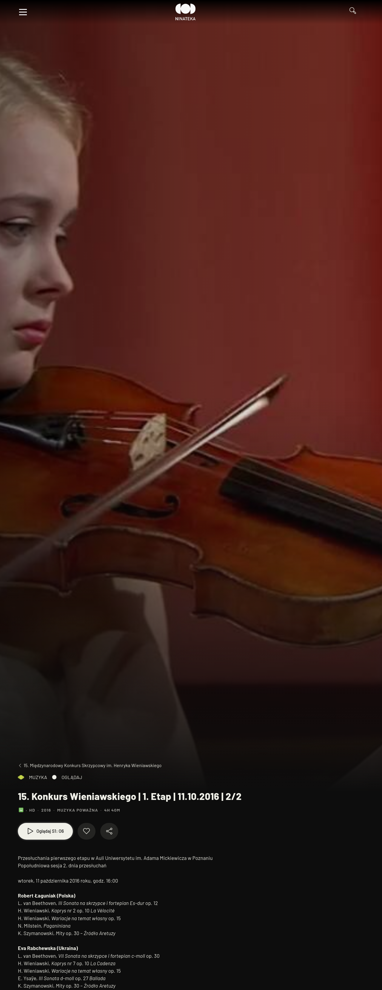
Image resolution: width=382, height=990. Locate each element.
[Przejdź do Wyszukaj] (355, 12)
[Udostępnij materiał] (109, 831)
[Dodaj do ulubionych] (87, 831)
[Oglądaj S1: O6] (45, 831)
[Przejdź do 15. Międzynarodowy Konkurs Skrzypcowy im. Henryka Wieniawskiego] (89, 765)
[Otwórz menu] (23, 12)
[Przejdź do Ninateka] (185, 12)
